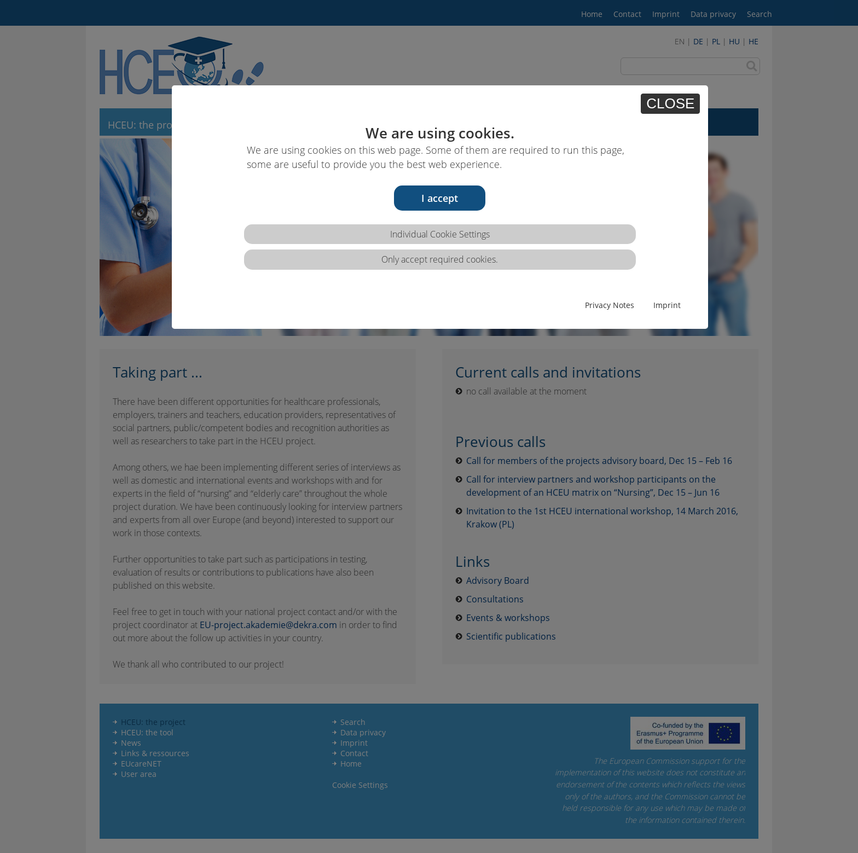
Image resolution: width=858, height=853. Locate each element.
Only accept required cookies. (439, 259)
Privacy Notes (609, 305)
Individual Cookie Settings (440, 234)
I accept (439, 198)
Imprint (667, 305)
